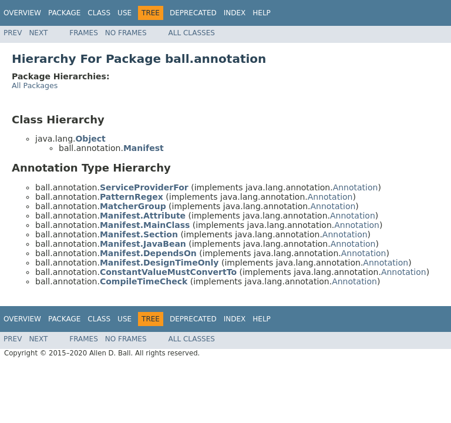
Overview (22, 13)
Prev (13, 33)
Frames (83, 33)
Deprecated (193, 13)
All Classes (192, 33)
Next (38, 33)
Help (262, 13)
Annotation (355, 187)
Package (64, 13)
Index (235, 13)
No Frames (126, 33)
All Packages (35, 85)
